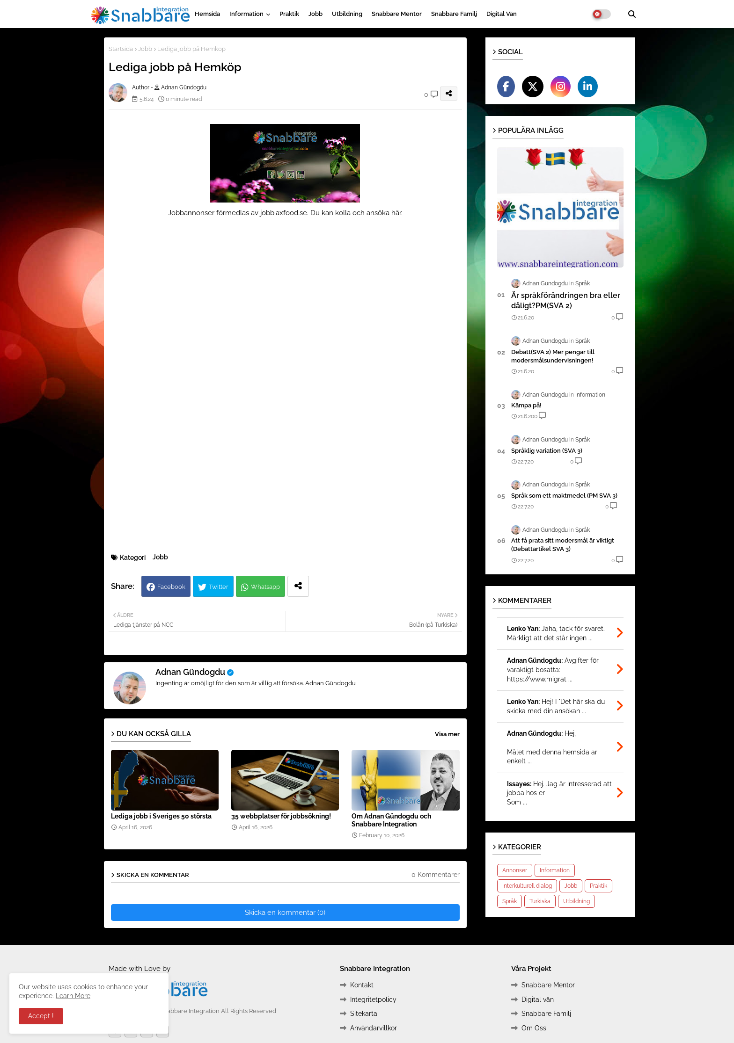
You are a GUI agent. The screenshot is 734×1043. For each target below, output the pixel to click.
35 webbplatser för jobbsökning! (281, 816)
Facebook (171, 586)
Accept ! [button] (41, 1016)
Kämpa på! (526, 405)
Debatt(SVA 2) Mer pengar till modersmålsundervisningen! (553, 356)
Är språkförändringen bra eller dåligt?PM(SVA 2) (565, 300)
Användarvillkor (373, 1028)
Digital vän (501, 13)
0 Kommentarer (435, 874)
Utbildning (347, 13)
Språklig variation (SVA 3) (546, 450)
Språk (509, 901)
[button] (632, 14)
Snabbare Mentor (397, 13)
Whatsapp (265, 586)
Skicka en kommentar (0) (285, 912)
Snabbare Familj (454, 13)
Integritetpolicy (373, 999)
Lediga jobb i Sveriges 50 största (161, 816)
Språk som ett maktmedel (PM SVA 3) (564, 495)
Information (246, 13)
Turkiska (539, 901)
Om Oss (533, 1028)
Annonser (514, 870)
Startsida (121, 48)
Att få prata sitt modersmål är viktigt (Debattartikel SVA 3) (562, 544)
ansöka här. (385, 213)
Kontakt (362, 985)
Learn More (73, 996)
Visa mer (447, 734)
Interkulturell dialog (527, 886)
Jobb (315, 13)
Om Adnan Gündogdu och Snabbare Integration (391, 820)
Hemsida (207, 13)
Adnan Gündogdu (190, 672)
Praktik (289, 13)
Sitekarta (363, 1013)
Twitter (218, 586)
